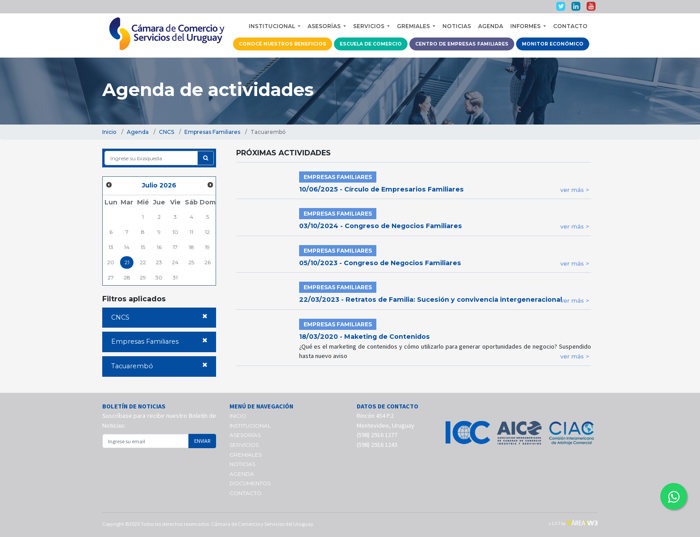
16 (159, 247)
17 (175, 247)
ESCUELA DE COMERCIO (371, 44)
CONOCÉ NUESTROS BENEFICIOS (282, 44)
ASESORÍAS (245, 435)
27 (111, 277)
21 (127, 262)
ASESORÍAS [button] (325, 26)
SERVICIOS (243, 444)
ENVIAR (202, 440)
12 (207, 232)
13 (110, 247)
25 (191, 262)
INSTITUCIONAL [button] (272, 26)
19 (207, 247)
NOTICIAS (456, 26)
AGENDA (490, 26)
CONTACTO (570, 26)
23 (159, 262)
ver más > (574, 189)
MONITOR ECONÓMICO (552, 44)
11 (191, 232)
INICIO (237, 415)
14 (126, 247)
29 (143, 277)
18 (191, 247)
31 (175, 277)
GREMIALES (245, 454)
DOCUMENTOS (250, 483)
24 (175, 262)
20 (110, 262)
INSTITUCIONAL (250, 425)
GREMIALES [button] (414, 26)
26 (207, 262)
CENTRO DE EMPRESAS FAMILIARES (461, 44)
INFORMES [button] (526, 26)
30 (158, 277)
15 (143, 247)
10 (175, 232)
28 (127, 277)
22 (143, 262)
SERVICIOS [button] (369, 26)
